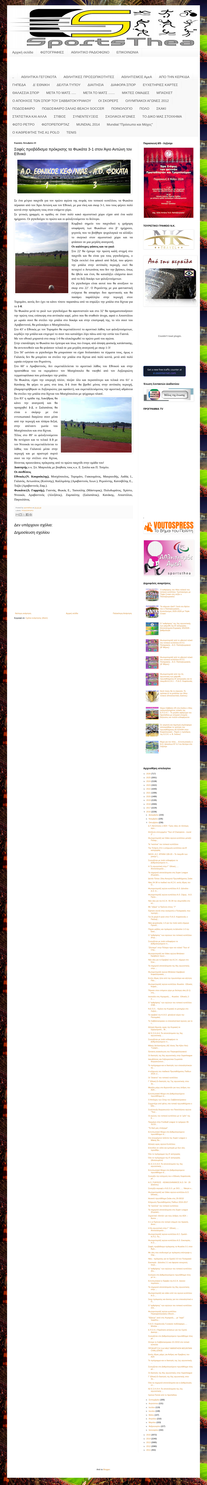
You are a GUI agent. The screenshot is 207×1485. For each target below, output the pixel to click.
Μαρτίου (152, 1422)
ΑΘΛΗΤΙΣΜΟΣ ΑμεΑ (136, 77)
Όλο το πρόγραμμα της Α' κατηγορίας (164, 1154)
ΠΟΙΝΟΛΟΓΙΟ (122, 108)
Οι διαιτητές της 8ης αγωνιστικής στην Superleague (170, 1373)
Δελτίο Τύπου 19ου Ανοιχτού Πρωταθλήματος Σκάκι (170, 878)
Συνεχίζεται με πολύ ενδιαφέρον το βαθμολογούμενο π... (163, 861)
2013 (148, 1442)
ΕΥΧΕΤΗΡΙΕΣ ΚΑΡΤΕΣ (160, 85)
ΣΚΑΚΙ (161, 108)
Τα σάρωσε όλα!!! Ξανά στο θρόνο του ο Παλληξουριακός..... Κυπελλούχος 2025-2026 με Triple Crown (174, 610)
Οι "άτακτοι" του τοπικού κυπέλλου (163, 1078)
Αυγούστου (154, 1403)
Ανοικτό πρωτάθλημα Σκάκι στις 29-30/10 (166, 1198)
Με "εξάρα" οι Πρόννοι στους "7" (162, 907)
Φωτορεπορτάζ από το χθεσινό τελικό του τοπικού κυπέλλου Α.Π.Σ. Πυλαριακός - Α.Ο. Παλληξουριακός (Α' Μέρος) (176, 660)
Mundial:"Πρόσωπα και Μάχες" (130, 124)
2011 (148, 1450)
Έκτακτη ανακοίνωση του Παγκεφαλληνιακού (167, 1052)
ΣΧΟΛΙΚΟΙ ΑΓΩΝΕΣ (120, 116)
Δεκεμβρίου (154, 815)
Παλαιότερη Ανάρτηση (122, 613)
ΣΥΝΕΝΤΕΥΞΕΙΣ (85, 116)
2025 (148, 777)
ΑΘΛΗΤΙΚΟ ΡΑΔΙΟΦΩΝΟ (90, 52)
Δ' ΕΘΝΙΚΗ (41, 85)
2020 (148, 796)
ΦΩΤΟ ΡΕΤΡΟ (23, 124)
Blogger (106, 1469)
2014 (148, 1439)
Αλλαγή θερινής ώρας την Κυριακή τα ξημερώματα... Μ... (164, 1028)
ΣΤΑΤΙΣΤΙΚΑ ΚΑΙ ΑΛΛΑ (29, 116)
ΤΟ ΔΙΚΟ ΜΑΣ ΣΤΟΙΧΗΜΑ (162, 116)
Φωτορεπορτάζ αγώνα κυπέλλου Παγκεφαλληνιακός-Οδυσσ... (162, 1312)
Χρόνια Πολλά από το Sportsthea (162, 1395)
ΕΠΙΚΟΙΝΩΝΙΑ (127, 52)
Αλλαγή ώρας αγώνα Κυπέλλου (161, 1144)
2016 (148, 812)
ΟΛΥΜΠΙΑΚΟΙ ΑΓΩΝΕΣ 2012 (147, 101)
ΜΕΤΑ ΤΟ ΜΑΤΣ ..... (61, 93)
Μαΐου (151, 1415)
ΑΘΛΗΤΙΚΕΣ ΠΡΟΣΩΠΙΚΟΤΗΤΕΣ (89, 77)
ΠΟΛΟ (144, 108)
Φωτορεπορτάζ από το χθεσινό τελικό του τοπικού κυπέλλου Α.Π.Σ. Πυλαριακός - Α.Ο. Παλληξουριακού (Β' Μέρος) (176, 643)
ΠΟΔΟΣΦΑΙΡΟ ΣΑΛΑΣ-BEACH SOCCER (73, 108)
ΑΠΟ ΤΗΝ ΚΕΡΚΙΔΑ (174, 77)
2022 (148, 789)
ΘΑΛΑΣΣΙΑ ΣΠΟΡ (25, 93)
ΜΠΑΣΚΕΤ (165, 93)
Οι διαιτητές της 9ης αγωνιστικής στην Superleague (170, 1055)
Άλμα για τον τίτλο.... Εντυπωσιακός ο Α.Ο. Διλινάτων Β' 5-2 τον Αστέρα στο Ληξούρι (176, 744)
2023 (148, 785)
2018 (148, 804)
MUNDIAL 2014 (88, 124)
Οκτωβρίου (154, 822)
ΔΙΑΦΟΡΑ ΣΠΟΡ (123, 85)
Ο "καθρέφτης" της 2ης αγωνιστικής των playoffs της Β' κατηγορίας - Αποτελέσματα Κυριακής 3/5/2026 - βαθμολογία (175, 627)
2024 (148, 781)
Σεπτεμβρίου (154, 1400)
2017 (148, 808)
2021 (148, 793)
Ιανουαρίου (154, 1430)
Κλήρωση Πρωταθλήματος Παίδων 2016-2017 (168, 1202)
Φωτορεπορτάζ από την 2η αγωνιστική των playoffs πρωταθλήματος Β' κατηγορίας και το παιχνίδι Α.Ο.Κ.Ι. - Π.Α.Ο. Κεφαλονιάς (176, 677)
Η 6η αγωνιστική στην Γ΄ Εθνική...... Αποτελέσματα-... (163, 1229)
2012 (148, 1446)
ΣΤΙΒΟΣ (60, 116)
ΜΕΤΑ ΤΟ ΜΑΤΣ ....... (99, 93)
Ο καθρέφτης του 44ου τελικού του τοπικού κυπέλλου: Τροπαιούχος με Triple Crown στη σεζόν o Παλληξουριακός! (175, 593)
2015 (148, 1435)
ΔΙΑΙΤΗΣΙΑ (96, 85)
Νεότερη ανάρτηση (23, 613)
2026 (148, 774)
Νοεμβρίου (154, 819)
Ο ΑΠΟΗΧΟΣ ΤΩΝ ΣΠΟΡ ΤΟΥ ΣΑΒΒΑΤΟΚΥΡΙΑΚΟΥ (51, 101)
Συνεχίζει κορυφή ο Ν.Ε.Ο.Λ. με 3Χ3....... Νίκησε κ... (170, 1188)
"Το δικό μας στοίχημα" (158, 1128)
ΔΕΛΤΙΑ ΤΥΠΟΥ (68, 85)
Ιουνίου (152, 1411)
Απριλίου (153, 1419)
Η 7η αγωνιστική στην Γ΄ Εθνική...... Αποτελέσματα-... (163, 867)
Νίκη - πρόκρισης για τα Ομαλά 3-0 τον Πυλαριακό (169, 1259)
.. (13, 77)
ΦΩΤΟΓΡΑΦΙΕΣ (52, 52)
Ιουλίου (152, 1407)
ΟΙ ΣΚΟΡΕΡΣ (108, 101)
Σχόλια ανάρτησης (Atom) (37, 618)
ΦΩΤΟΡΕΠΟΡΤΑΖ (55, 124)
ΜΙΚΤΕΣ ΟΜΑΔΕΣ (135, 93)
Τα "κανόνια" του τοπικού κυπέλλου (163, 844)
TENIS (71, 132)
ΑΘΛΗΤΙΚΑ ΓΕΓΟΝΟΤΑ (38, 77)
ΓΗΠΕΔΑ (19, 85)
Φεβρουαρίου (155, 1426)
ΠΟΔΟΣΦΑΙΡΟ (23, 108)
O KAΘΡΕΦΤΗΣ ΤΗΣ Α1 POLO (35, 132)
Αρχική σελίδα (22, 52)
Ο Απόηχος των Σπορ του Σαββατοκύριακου (167, 1100)
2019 (148, 800)
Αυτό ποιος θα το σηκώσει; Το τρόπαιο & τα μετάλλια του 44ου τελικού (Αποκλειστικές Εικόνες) (173, 693)
